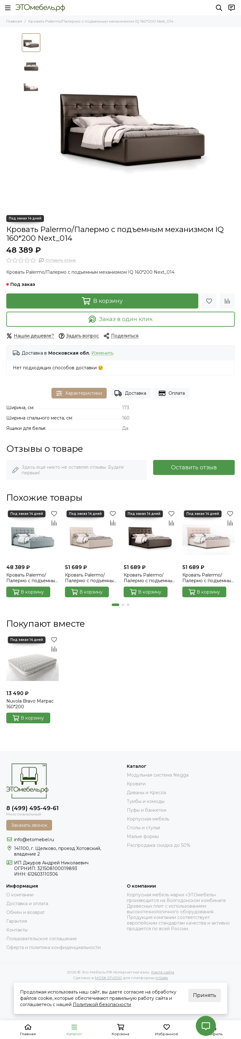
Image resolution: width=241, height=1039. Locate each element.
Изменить (102, 353)
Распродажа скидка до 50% (158, 845)
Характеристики (79, 393)
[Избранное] (209, 301)
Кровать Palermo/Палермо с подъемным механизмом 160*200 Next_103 (91, 577)
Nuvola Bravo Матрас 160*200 (30, 703)
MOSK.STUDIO (108, 977)
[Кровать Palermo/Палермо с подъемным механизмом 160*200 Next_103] (91, 535)
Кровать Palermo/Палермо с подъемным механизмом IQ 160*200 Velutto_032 (32, 577)
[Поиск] (219, 8)
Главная (14, 21)
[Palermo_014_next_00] (131, 121)
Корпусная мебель (148, 819)
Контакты (17, 930)
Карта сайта (162, 972)
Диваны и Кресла (146, 792)
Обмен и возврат (25, 912)
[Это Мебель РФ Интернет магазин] (40, 8)
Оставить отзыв (194, 467)
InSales (162, 977)
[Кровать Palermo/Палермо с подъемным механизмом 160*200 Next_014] (150, 535)
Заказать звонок (29, 825)
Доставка (130, 393)
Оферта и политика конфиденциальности (53, 947)
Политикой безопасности (102, 1004)
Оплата (172, 393)
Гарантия (16, 921)
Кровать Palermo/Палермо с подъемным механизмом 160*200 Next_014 (149, 577)
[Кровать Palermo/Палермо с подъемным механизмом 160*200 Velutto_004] (208, 535)
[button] (115, 605)
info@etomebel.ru (34, 839)
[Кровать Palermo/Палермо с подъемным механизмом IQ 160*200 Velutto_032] (32, 535)
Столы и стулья (143, 828)
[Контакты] (231, 8)
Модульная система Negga (158, 775)
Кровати (136, 784)
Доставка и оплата (27, 903)
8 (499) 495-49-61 (32, 808)
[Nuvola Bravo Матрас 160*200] (32, 661)
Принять (204, 995)
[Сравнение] (227, 301)
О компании (20, 895)
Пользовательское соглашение (41, 938)
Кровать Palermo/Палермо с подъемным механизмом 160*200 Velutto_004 (208, 577)
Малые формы (143, 836)
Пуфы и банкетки (146, 810)
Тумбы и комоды (145, 801)
